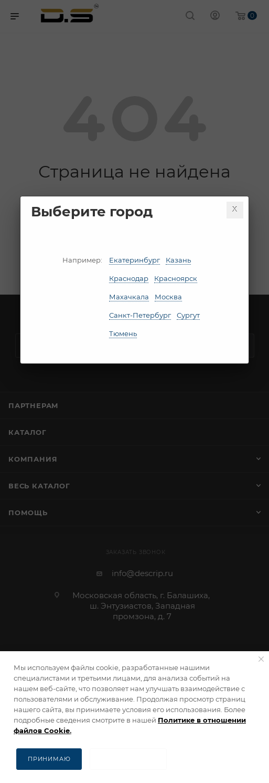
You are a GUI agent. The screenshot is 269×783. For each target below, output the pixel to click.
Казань (178, 260)
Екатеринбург (134, 260)
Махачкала (129, 297)
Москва (168, 297)
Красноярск (175, 278)
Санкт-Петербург (140, 315)
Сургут (188, 315)
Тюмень (123, 333)
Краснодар (128, 278)
